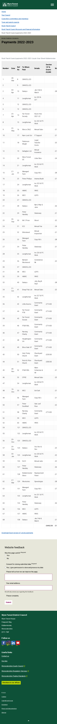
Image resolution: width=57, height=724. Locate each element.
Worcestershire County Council (12, 666)
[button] (28, 721)
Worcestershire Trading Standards (14, 676)
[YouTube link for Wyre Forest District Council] (18, 643)
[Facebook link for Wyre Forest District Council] (4, 643)
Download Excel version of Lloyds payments (17, 533)
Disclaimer (5, 704)
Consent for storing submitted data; (21, 564)
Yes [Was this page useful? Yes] (7, 555)
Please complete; (12, 596)
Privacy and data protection (9, 708)
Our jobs (4, 661)
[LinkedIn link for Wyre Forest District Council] (13, 643)
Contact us (5, 656)
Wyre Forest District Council (10, 5)
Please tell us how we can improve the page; (22, 572)
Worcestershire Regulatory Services (14, 671)
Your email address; (13, 583)
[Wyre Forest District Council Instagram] (8, 643)
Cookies (4, 696)
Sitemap (4, 712)
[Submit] (8, 602)
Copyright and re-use (7, 700)
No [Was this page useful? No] (7, 558)
